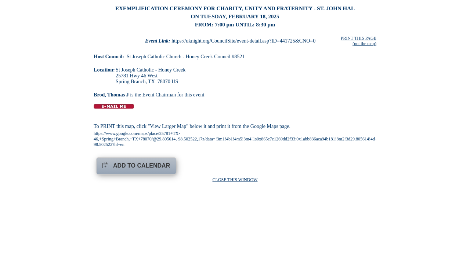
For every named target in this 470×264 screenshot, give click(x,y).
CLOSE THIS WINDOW (235, 179)
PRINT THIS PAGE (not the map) (358, 41)
